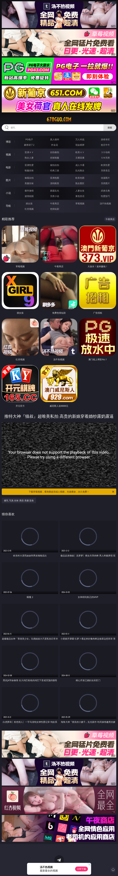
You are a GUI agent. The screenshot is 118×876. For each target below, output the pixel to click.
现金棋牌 (79, 144)
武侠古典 (105, 190)
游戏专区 (105, 139)
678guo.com (59, 119)
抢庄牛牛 (105, 144)
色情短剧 (54, 208)
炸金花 (54, 144)
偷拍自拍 (54, 165)
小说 (8, 193)
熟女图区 (79, 183)
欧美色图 (79, 177)
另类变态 (105, 170)
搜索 (110, 127)
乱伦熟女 (79, 170)
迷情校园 (29, 196)
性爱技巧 (105, 196)
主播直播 (79, 157)
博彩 (8, 141)
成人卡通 (79, 165)
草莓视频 (79, 203)
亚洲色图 (54, 177)
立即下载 (81, 868)
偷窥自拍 (29, 177)
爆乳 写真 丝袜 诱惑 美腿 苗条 (19, 500)
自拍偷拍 (54, 152)
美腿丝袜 (29, 183)
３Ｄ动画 (105, 152)
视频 (8, 154)
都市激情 (29, 190)
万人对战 (79, 139)
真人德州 (54, 139)
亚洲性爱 (29, 165)
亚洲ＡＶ (29, 152)
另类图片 (105, 183)
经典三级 (54, 170)
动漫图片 (105, 177)
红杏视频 (29, 208)
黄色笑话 (79, 196)
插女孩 (29, 203)
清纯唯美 (54, 183)
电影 (8, 167)
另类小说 (54, 196)
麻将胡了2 (29, 144)
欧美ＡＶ (79, 152)
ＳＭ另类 (105, 157)
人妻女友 (79, 190)
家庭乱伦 (54, 190)
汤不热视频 (105, 203)
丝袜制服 (54, 157)
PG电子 (29, 139)
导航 (8, 206)
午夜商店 (54, 203)
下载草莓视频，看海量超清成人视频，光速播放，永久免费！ (71, 492)
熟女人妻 (29, 157)
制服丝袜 (29, 170)
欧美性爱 (105, 165)
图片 (8, 180)
